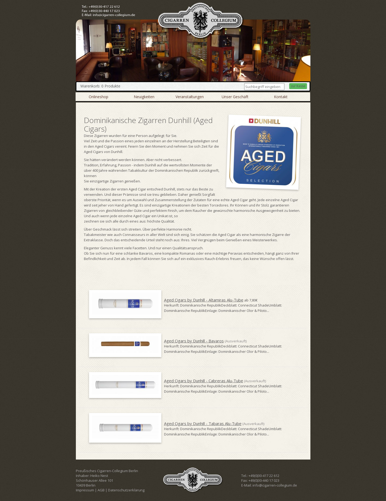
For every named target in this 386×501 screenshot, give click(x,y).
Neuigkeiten (144, 96)
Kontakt (281, 96)
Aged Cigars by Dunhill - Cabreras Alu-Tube (203, 380)
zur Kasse (298, 86)
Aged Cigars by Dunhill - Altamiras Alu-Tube (203, 300)
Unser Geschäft (235, 96)
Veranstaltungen (190, 96)
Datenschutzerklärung (126, 490)
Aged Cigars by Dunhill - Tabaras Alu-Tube (203, 423)
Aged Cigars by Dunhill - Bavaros (194, 340)
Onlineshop (98, 96)
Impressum (85, 490)
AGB (101, 490)
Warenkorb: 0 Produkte (100, 86)
